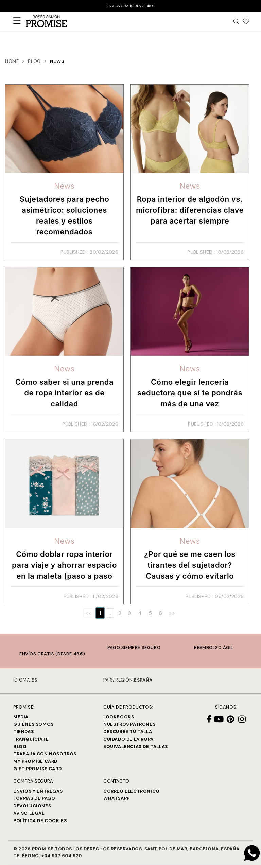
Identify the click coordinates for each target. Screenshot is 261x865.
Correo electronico (131, 791)
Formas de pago (34, 798)
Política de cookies (40, 821)
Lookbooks (118, 717)
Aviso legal (29, 813)
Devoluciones (32, 806)
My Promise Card (35, 761)
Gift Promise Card (37, 769)
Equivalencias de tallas (135, 746)
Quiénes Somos (33, 724)
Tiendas (23, 732)
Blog (20, 746)
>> (172, 613)
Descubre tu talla (127, 732)
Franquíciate (31, 739)
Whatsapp (116, 798)
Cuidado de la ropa (128, 739)
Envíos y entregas (38, 791)
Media (21, 717)
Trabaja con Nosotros (44, 754)
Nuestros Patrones (129, 724)
